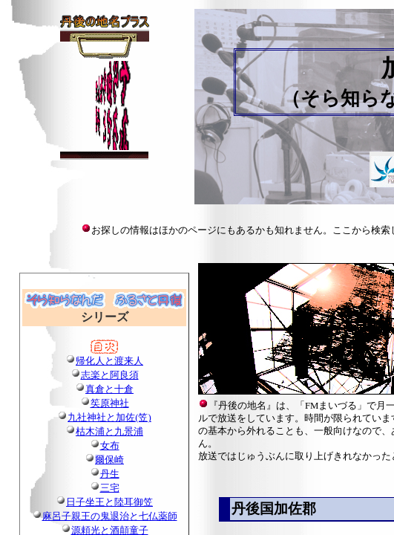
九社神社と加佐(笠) (109, 417)
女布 (109, 446)
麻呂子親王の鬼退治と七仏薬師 (109, 516)
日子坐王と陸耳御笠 (109, 502)
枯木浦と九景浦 (109, 432)
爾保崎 (109, 460)
